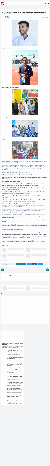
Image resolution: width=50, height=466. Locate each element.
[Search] (45, 3)
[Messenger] (29, 297)
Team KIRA (11, 310)
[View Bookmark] (43, 3)
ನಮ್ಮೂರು (5, 292)
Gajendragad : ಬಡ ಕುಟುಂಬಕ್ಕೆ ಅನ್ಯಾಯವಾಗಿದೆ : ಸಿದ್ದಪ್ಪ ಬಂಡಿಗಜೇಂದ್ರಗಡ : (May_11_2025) (15, 428)
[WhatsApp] (19, 297)
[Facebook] (35, 297)
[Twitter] (40, 297)
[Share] (45, 297)
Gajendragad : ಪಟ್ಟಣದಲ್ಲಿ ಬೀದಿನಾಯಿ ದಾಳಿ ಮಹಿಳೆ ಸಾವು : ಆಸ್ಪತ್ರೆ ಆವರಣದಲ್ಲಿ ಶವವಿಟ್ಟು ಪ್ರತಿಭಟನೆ (15, 391)
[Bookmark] (4, 297)
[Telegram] (24, 297)
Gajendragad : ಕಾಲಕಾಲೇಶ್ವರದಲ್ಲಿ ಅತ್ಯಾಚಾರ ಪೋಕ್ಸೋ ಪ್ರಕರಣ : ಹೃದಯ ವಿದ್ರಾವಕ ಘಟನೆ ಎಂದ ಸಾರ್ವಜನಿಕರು (15, 413)
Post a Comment (11, 297)
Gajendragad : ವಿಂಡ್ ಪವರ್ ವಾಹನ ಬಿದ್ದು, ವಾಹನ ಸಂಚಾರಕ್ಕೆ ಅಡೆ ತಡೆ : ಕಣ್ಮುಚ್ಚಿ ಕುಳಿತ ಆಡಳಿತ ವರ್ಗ (15, 405)
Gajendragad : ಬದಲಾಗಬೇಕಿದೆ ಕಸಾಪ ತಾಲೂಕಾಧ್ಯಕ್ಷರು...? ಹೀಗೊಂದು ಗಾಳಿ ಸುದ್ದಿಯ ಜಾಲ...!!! (15, 436)
